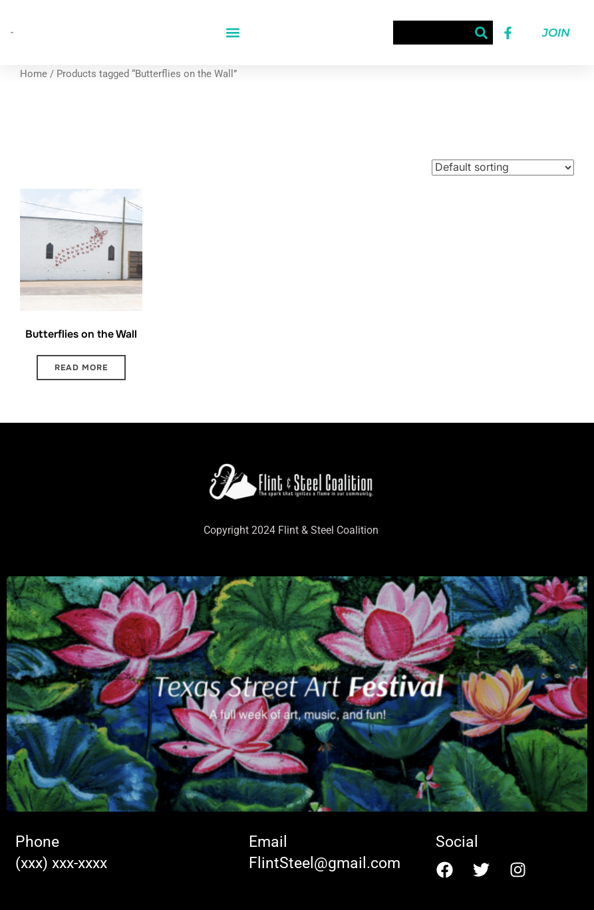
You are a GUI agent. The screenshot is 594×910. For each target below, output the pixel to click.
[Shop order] (503, 167)
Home (33, 74)
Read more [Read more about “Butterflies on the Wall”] (81, 367)
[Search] (481, 33)
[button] (233, 33)
